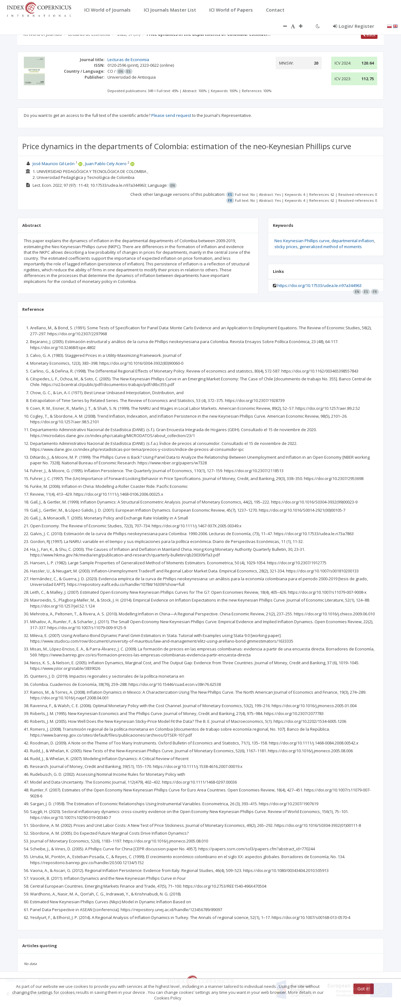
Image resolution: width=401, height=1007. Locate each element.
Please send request (171, 115)
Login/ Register (353, 26)
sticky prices (286, 246)
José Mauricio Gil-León (54, 163)
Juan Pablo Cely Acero (106, 163)
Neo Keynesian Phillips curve (302, 240)
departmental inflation (352, 240)
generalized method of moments (330, 246)
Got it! (363, 989)
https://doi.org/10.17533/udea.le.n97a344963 (319, 285)
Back (369, 35)
